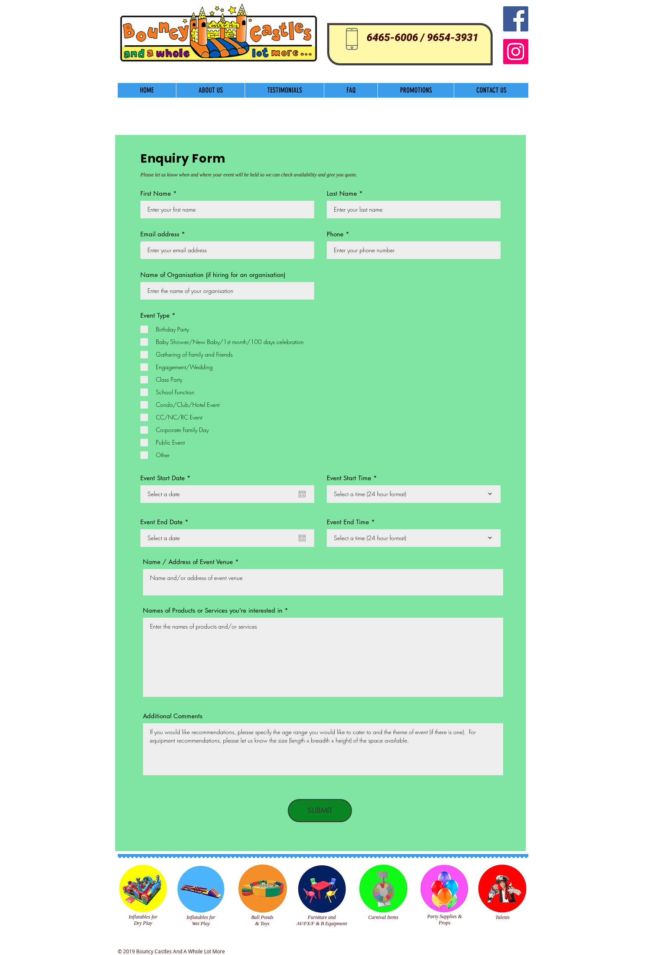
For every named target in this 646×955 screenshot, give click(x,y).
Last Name (342, 193)
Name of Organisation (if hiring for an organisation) (212, 275)
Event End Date (166, 522)
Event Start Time (349, 478)
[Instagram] (515, 51)
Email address (159, 234)
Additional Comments (172, 716)
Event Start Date (167, 478)
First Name (155, 193)
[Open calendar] (302, 494)
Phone (335, 234)
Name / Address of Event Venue (188, 562)
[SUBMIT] (320, 810)
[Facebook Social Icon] (515, 18)
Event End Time (348, 522)
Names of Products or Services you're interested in (212, 610)
